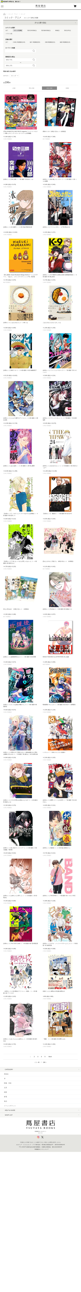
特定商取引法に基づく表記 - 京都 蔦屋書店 (18, 1146)
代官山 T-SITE (8, 1169)
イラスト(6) (9, 33)
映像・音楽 (7, 1083)
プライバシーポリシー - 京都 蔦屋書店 (16, 1155)
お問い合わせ (8, 1124)
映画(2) (57, 30)
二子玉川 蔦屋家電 (10, 1187)
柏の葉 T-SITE (8, 1201)
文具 (5, 1087)
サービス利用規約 (10, 1128)
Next (50, 1056)
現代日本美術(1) (32, 30)
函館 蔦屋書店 (8, 1210)
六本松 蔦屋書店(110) (19, 42)
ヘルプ (6, 1119)
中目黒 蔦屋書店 (9, 1174)
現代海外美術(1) (46, 30)
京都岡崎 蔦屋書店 (10, 1224)
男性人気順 (31, 88)
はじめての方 (8, 1115)
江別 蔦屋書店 (8, 1214)
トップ (4, 14)
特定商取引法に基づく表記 (13, 1142)
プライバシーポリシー (11, 1151)
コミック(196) (18, 30)
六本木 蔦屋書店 (9, 1183)
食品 (5, 1101)
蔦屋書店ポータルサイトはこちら (40, 1266)
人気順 (13, 88)
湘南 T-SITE (8, 1196)
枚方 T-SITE (8, 1233)
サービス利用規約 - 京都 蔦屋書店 (15, 1133)
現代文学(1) (67, 30)
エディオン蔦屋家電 (10, 1255)
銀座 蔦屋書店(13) (65, 42)
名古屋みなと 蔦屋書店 (11, 1219)
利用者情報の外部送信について (14, 1160)
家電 (5, 1097)
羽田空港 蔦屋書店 (10, 1192)
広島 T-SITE (8, 1246)
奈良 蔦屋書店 (8, 1237)
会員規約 (7, 1137)
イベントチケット (10, 1106)
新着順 (67, 88)
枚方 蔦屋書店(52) (35, 42)
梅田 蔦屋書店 (8, 1228)
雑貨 (5, 1092)
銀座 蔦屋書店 (8, 1178)
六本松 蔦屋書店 (9, 1251)
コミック (14, 75)
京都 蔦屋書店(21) (50, 42)
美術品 (6, 1074)
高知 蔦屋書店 (8, 1242)
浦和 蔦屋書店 (8, 1205)
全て (7, 30)
